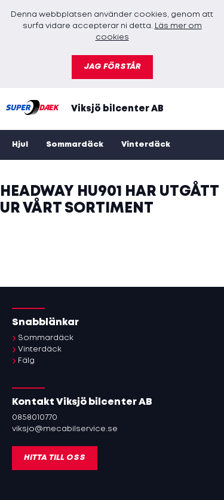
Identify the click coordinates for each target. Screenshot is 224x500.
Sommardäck (74, 144)
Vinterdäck (145, 144)
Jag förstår (112, 66)
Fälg (26, 360)
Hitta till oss (54, 457)
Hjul (20, 144)
